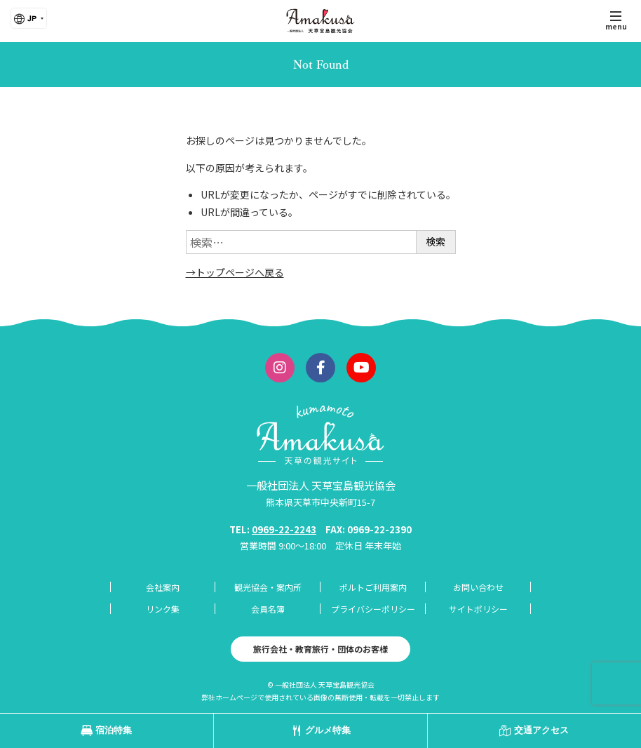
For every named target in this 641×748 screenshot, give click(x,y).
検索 (435, 241)
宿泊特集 (113, 730)
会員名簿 (268, 608)
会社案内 (163, 587)
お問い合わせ (478, 587)
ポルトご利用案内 (373, 587)
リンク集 (163, 608)
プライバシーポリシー (373, 608)
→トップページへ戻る (235, 272)
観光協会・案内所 (268, 587)
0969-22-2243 (284, 529)
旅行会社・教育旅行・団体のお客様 (320, 649)
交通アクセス (541, 730)
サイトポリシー (478, 608)
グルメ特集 (328, 730)
